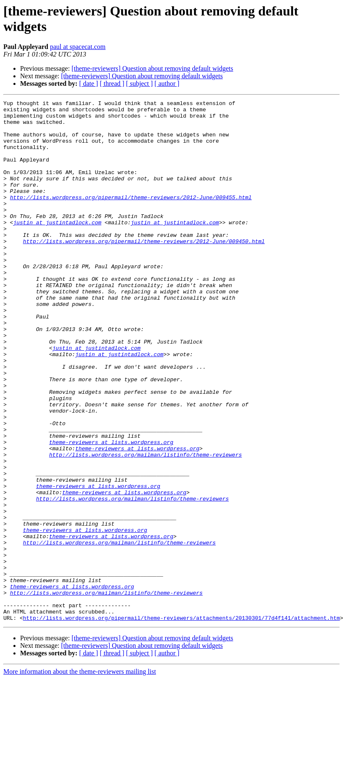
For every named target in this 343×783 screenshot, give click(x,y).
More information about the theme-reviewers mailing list (79, 775)
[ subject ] (139, 83)
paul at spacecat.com (78, 46)
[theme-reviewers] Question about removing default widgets (152, 68)
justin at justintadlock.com (57, 247)
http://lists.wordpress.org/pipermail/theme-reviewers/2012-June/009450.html (144, 270)
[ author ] (167, 83)
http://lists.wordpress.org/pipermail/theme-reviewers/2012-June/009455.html (131, 217)
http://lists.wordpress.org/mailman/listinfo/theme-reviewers (145, 526)
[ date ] (88, 83)
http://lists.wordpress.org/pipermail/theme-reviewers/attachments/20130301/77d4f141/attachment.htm (181, 722)
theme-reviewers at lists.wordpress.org (111, 511)
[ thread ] (112, 83)
